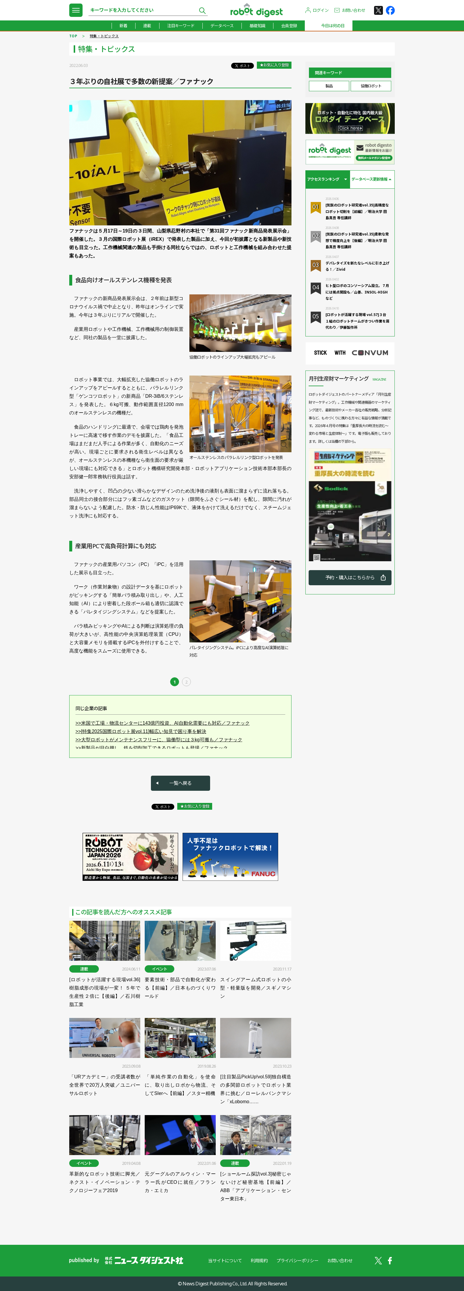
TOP (73, 36)
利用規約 (259, 1260)
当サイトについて (225, 1260)
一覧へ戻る (180, 783)
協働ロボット (371, 86)
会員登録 (289, 25)
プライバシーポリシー (297, 1260)
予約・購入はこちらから (350, 577)
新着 (123, 25)
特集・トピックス (104, 36)
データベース (221, 25)
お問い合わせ (353, 10)
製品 (329, 86)
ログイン (320, 10)
